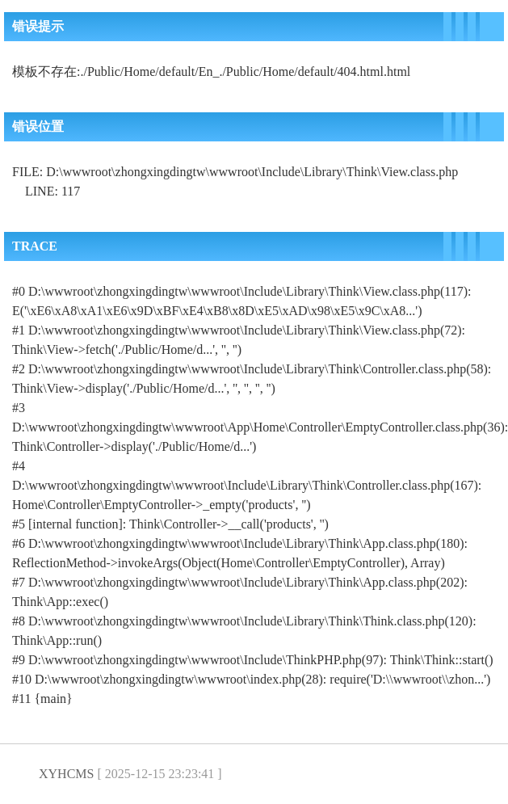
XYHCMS (66, 774)
